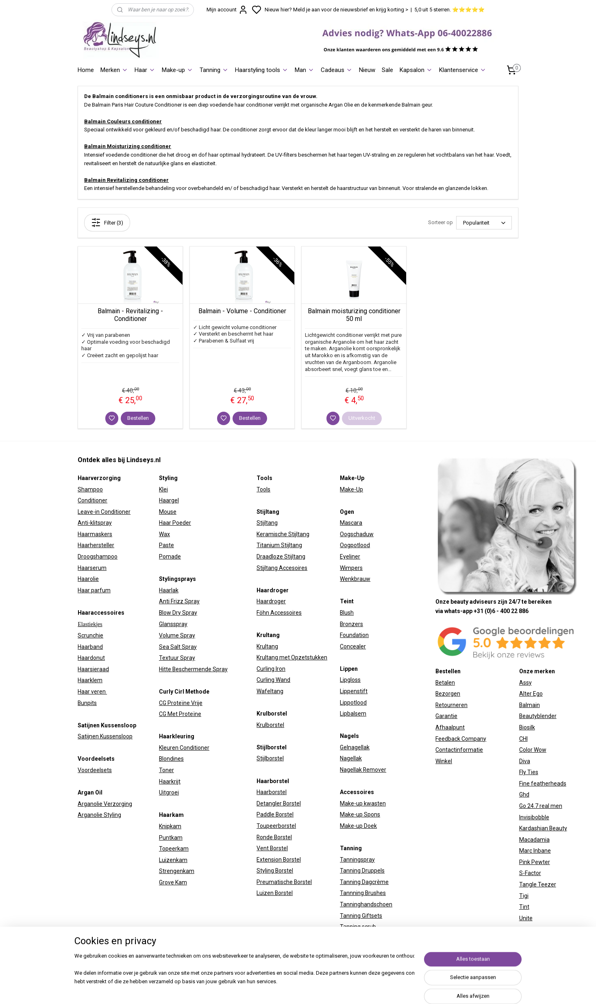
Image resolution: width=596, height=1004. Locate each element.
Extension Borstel (279, 859)
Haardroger (271, 601)
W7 (523, 929)
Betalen (445, 682)
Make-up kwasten (363, 803)
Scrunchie (90, 635)
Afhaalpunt (450, 727)
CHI (523, 739)
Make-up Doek (358, 826)
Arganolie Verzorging (105, 804)
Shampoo (90, 489)
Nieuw (367, 70)
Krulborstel (270, 725)
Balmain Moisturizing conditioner (127, 146)
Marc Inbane (535, 850)
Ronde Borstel (274, 837)
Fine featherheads (542, 783)
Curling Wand (273, 680)
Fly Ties (528, 772)
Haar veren (92, 691)
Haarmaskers (95, 534)
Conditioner (92, 500)
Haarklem (90, 680)
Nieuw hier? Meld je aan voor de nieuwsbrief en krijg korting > (336, 10)
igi (526, 896)
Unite (526, 918)
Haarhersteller (96, 545)
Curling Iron (271, 669)
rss (386, 989)
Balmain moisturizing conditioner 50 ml (354, 315)
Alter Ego (531, 693)
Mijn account (227, 10)
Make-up (177, 70)
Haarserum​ (92, 568)
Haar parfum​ (94, 590)
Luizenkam (173, 860)
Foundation (354, 635)
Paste (166, 545)
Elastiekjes (90, 624)
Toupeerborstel (276, 826)
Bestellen (138, 418)
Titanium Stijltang (279, 545)
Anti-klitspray (95, 522)
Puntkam (171, 837)
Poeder (181, 522)
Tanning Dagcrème (364, 882)
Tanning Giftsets (361, 915)
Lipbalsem (353, 713)
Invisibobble (534, 817)
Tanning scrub (358, 926)
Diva (524, 761)
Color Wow (532, 749)
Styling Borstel (275, 870)
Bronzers (351, 624)
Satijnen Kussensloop (105, 736)
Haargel (169, 500)
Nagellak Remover (363, 769)
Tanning (214, 70)
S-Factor (530, 873)
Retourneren (451, 705)
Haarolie (88, 579)
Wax (164, 534)
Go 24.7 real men (540, 806)
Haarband (90, 647)
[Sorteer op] (484, 222)
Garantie (446, 716)
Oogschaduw (357, 534)
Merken (114, 70)
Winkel (443, 761)
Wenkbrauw (355, 579)
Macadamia (534, 839)
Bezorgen (447, 693)
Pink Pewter (534, 862)
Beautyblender (538, 716)
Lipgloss (350, 680)
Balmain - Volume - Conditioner (242, 311)
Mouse (167, 512)
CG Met (169, 714)
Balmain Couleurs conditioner (123, 121)
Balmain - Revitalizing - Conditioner (130, 315)
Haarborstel (272, 792)
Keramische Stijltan (281, 534)
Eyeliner (350, 556)
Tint (524, 907)
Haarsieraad (93, 669)
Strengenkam (176, 871)
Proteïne (190, 714)
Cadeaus (336, 70)
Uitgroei (169, 792)
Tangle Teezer (537, 884)
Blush (347, 612)
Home (86, 70)
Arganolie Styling (99, 815)
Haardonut (91, 658)
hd (526, 794)
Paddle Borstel (275, 814)
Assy (525, 682)
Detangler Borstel (279, 803)
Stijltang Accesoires (282, 568)
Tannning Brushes (363, 893)
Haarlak (168, 590)
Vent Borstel (272, 848)
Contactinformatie (459, 749)
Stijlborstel (270, 758)
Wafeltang (270, 691)
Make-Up (351, 489)
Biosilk (527, 727)
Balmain (529, 705)
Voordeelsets (95, 770)
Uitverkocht (361, 418)
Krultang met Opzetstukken (292, 657)
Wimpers (351, 568)
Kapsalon (416, 70)
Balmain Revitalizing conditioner (126, 180)
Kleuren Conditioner (184, 747)
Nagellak (351, 758)
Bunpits (87, 703)
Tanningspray (357, 859)
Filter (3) (107, 222)
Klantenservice (462, 70)
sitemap (371, 989)
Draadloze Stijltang (281, 556)
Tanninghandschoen (366, 904)
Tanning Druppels (362, 870)
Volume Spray (177, 635)
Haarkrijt (170, 781)
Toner (166, 770)
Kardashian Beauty (543, 828)
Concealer (353, 646)
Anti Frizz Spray (179, 601)
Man (304, 70)
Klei (163, 489)
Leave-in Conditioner (104, 512)
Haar (145, 70)
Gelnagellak (355, 747)
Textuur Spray (177, 658)
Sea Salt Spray (178, 647)
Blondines (171, 758)
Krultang (267, 646)
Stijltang (267, 522)
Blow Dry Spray (178, 612)
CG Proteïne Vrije (180, 703)
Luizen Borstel (275, 893)
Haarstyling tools (261, 70)
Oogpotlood (355, 545)
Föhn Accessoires (279, 612)
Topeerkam (174, 848)
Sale (387, 70)
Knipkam (170, 826)
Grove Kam (173, 882)
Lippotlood (353, 702)
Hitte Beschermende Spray (193, 669)
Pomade (170, 556)
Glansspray (173, 624)
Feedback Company (460, 739)
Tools (263, 489)
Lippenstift (354, 691)
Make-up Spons (360, 814)
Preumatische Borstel (284, 882)
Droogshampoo (97, 556)
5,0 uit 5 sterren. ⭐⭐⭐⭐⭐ (449, 10)
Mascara (351, 522)
